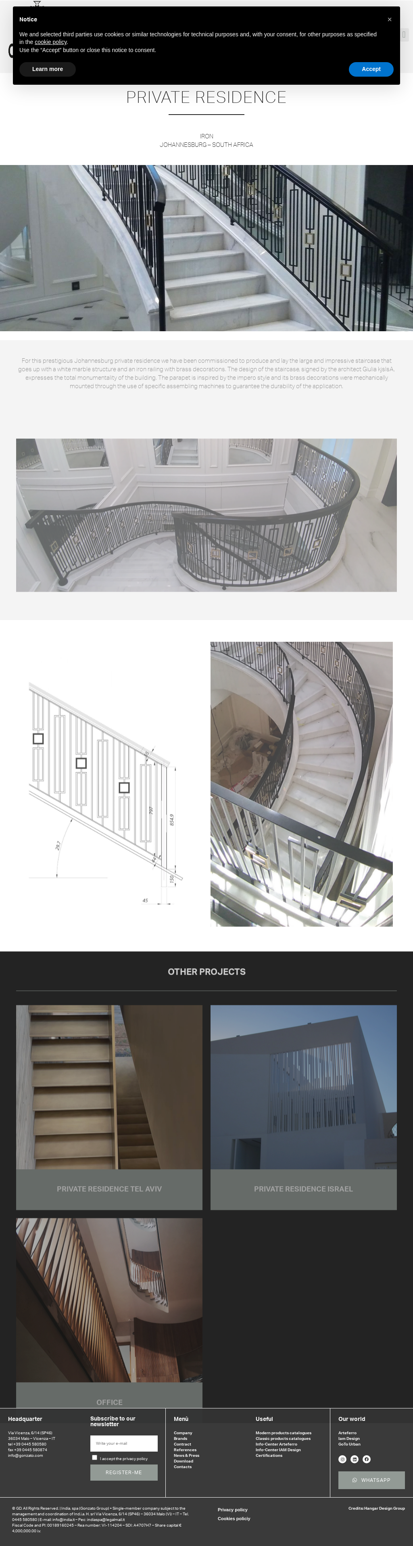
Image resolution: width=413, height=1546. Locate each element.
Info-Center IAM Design (278, 1450)
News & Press (186, 1456)
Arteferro (347, 1433)
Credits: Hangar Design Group (376, 1508)
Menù (181, 1419)
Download (183, 1461)
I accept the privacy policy (124, 1459)
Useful (264, 1419)
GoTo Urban (349, 1444)
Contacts (183, 1467)
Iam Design (349, 1439)
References (185, 1450)
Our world (351, 1419)
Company (183, 1433)
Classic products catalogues (283, 1439)
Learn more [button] (47, 69)
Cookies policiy (234, 1518)
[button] (389, 19)
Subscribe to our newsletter (113, 1421)
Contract (182, 1444)
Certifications (269, 1456)
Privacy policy (233, 1509)
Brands (180, 1439)
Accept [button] (371, 69)
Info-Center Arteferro (276, 1444)
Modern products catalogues (283, 1433)
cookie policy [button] (51, 42)
